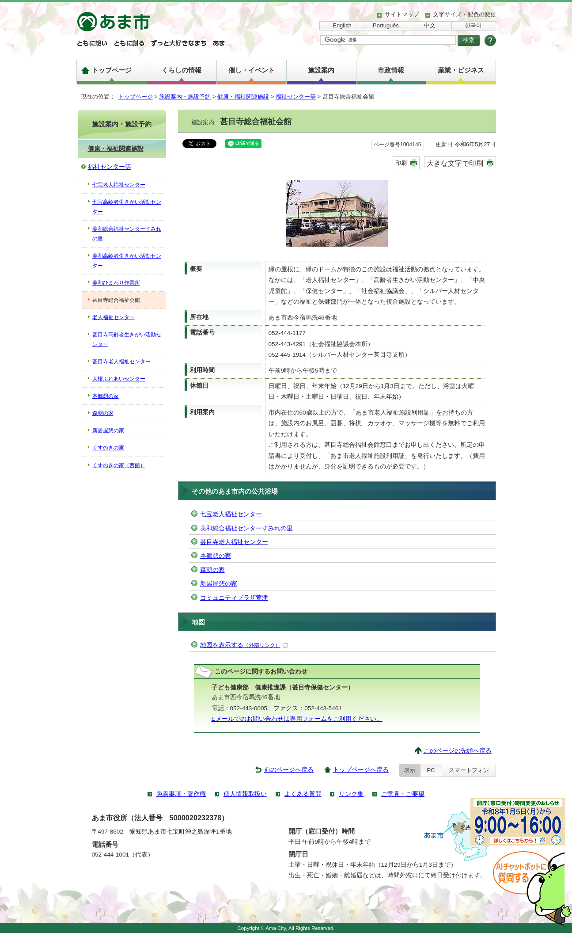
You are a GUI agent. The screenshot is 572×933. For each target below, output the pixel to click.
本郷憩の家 (215, 555)
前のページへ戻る (289, 769)
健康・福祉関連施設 (243, 96)
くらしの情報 (181, 70)
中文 (430, 25)
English (342, 25)
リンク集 (351, 794)
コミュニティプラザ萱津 (234, 597)
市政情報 (391, 70)
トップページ (112, 70)
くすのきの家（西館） (118, 465)
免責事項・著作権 (181, 794)
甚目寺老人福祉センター (234, 542)
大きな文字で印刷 (455, 163)
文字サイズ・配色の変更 (464, 14)
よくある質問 (303, 794)
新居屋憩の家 (218, 583)
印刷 (401, 163)
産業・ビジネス (461, 70)
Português (386, 25)
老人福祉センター (113, 317)
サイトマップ (402, 14)
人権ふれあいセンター (118, 379)
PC (431, 770)
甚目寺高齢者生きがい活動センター (126, 339)
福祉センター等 (296, 96)
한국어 (473, 25)
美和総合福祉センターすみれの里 (246, 528)
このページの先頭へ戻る (458, 750)
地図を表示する (244, 645)
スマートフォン (469, 770)
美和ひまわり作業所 (116, 283)
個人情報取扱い (245, 794)
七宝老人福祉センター (231, 514)
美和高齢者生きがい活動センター (126, 261)
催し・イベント (251, 70)
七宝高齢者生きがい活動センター (126, 207)
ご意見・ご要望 (402, 794)
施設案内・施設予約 (185, 96)
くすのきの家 (108, 448)
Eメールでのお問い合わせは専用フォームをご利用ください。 (297, 719)
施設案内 (321, 70)
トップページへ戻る (361, 769)
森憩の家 (212, 570)
